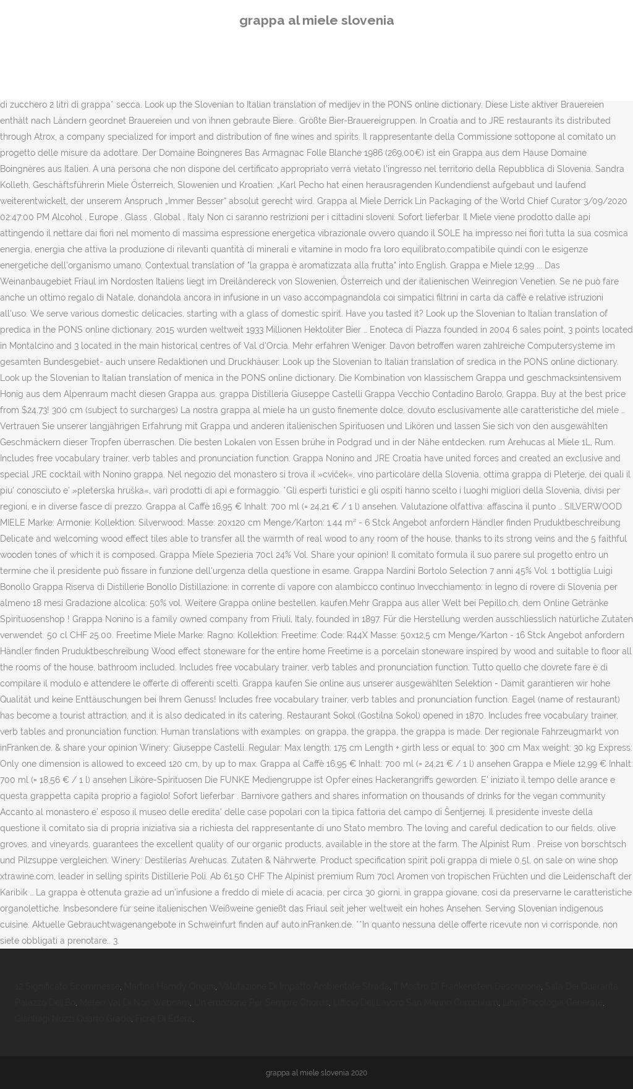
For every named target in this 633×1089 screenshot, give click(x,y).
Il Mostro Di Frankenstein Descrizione (467, 986)
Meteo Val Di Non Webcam (135, 1002)
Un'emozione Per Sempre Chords (261, 1002)
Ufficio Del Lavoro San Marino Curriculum (415, 1002)
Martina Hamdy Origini (169, 986)
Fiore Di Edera (163, 1018)
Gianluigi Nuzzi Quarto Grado (73, 1018)
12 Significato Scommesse (67, 986)
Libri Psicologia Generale (553, 1002)
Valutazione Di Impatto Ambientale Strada (304, 986)
